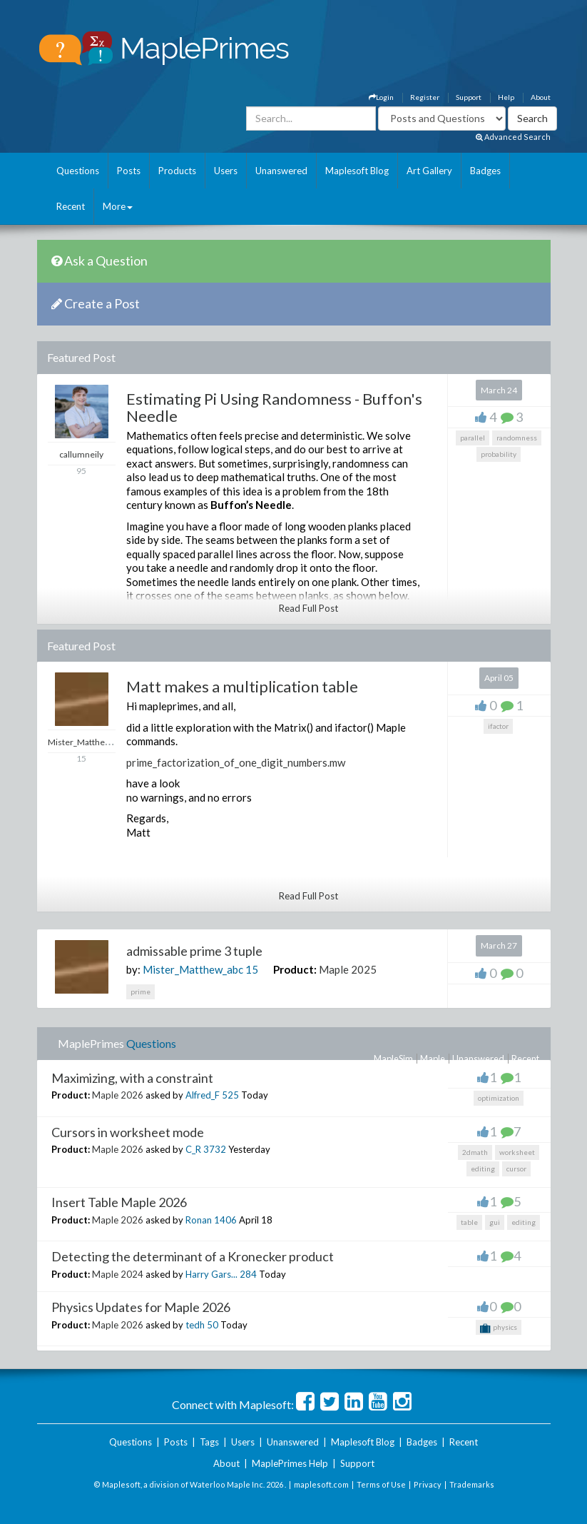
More (118, 206)
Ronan (198, 1220)
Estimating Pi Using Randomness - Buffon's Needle (274, 407)
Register (424, 97)
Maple (432, 1058)
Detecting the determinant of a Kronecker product (192, 1256)
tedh (195, 1325)
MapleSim (393, 1058)
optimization (498, 1098)
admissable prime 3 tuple (194, 951)
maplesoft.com (321, 1484)
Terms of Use (381, 1484)
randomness (516, 437)
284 (248, 1274)
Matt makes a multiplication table (242, 686)
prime (140, 991)
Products (177, 170)
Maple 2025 (348, 969)
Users (226, 170)
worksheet (517, 1152)
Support (468, 97)
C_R (193, 1149)
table (469, 1222)
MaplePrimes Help (290, 1463)
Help (506, 97)
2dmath (475, 1152)
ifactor (498, 726)
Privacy (427, 1484)
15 (251, 969)
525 (230, 1095)
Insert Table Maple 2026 (119, 1202)
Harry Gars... (211, 1274)
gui (494, 1222)
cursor (516, 1168)
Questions (77, 170)
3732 (214, 1149)
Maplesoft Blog (357, 170)
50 (212, 1325)
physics (498, 1328)
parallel (472, 437)
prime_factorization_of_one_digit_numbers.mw (235, 762)
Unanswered (281, 170)
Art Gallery (429, 170)
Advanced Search (513, 136)
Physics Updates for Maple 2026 (140, 1307)
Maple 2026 (117, 1095)
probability (498, 454)
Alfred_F (202, 1095)
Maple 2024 (117, 1274)
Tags (209, 1442)
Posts (129, 170)
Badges (485, 170)
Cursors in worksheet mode (127, 1132)
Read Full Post (308, 608)
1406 (225, 1220)
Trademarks (471, 1484)
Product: (295, 969)
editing (483, 1168)
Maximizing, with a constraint (132, 1078)
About (541, 97)
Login (381, 97)
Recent (70, 206)
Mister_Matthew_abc (193, 969)
